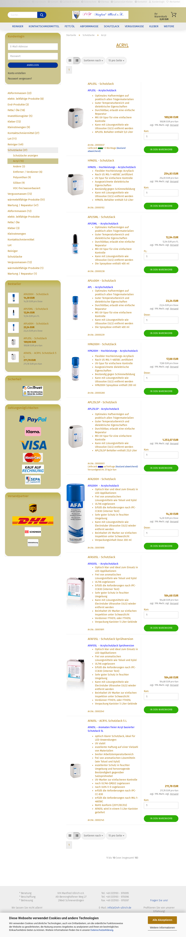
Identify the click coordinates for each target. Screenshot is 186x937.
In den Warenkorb (161, 149)
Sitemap (103, 2)
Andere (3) (19, 166)
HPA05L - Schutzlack (101, 160)
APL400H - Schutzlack (102, 280)
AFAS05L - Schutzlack (101, 557)
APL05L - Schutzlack (101, 83)
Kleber (153, 26)
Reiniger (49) (15, 144)
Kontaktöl (141, 2)
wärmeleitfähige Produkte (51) (26, 199)
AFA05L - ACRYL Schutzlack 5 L (107, 720)
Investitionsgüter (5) (20, 116)
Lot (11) (12, 138)
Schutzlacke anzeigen (25, 155)
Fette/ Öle (14, 222)
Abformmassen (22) (19, 93)
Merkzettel (173, 2)
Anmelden (33, 65)
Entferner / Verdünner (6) (27, 171)
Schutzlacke (15, 256)
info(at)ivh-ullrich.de (119, 907)
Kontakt (53, 2)
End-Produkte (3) (18, 104)
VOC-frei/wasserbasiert (26, 188)
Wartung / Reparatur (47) (23, 205)
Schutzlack (111, 26)
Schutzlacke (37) (17, 150)
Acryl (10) (18, 161)
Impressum (39, 2)
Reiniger (17, 26)
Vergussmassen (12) (20, 262)
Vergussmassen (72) (20, 193)
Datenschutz (88, 2)
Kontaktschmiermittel (44, 26)
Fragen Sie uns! (159, 900)
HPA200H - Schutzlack (102, 344)
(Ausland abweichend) (127, 466)
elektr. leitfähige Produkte (24, 216)
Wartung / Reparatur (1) (22, 273)
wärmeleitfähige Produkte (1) (25, 268)
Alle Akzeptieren (162, 919)
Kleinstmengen (17, 233)
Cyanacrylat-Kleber (122, 2)
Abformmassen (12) (19, 211)
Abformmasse (89, 26)
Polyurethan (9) (22, 177)
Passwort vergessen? (20, 78)
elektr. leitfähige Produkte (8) (26, 98)
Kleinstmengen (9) (19, 127)
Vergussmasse (134, 26)
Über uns (24, 2)
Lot (9, 245)
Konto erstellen (17, 73)
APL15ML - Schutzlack (101, 217)
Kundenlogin (157, 2)
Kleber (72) (14, 121)
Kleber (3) (13, 228)
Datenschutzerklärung (101, 930)
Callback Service (69, 2)
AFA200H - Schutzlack (102, 479)
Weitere (169, 26)
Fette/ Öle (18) (16, 110)
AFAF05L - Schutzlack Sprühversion (110, 639)
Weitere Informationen (162, 927)
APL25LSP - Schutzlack (102, 402)
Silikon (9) (19, 182)
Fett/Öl (70, 26)
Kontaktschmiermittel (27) (23, 133)
